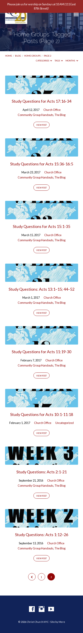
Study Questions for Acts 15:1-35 (41, 226)
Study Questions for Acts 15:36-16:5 (41, 163)
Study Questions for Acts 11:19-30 (41, 351)
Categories (44, 60)
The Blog (60, 115)
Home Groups (32, 55)
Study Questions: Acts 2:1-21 (41, 471)
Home (8, 55)
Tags (59, 60)
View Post (41, 125)
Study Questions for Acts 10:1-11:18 (41, 414)
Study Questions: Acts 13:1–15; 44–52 (41, 289)
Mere (62, 621)
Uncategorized (64, 423)
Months (72, 60)
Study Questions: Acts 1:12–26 (41, 534)
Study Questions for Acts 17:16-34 (41, 101)
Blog (18, 55)
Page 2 (47, 55)
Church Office (52, 110)
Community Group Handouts (35, 115)
